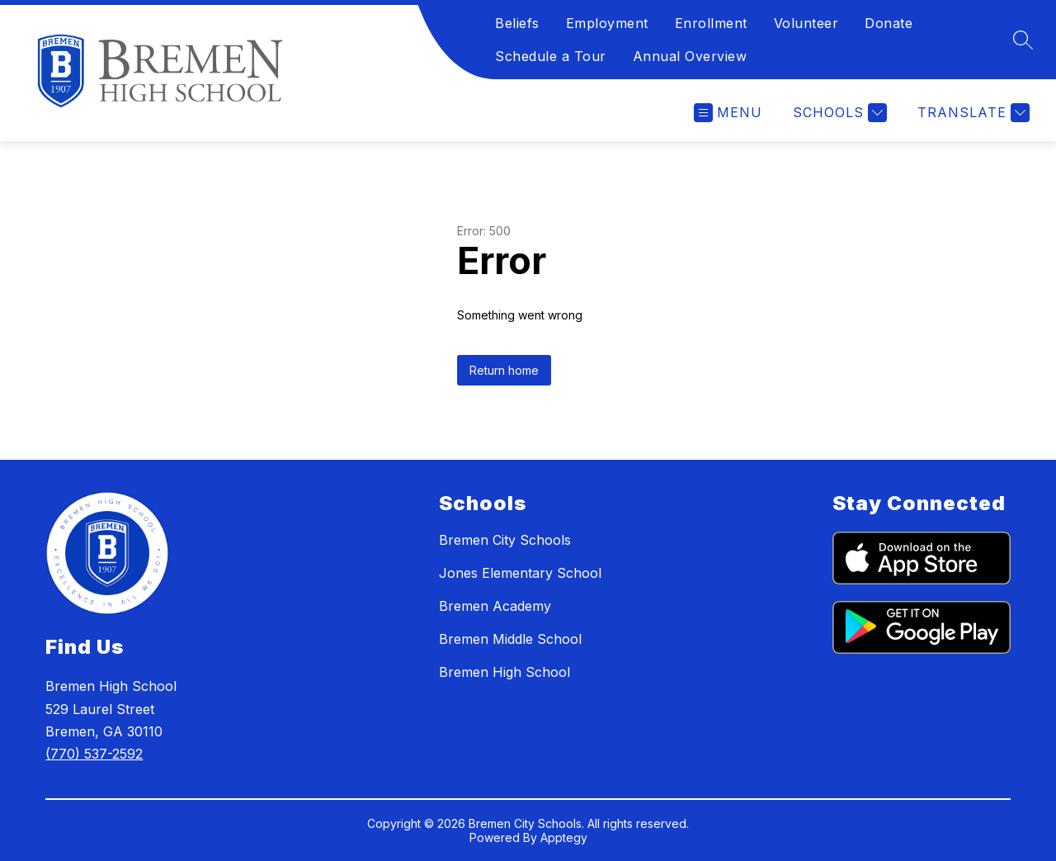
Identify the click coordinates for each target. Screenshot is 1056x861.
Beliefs (517, 23)
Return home (504, 370)
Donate (888, 23)
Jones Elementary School (520, 573)
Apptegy (563, 837)
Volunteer (806, 23)
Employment (607, 23)
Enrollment (711, 23)
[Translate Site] (971, 112)
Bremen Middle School (510, 639)
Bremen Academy (495, 606)
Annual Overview (690, 56)
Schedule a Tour (550, 56)
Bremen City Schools (505, 540)
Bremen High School (504, 672)
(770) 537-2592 (94, 753)
